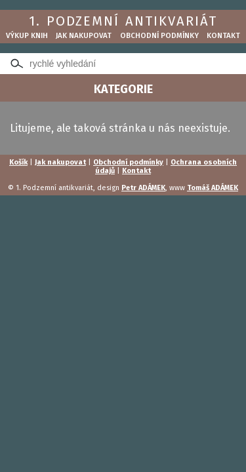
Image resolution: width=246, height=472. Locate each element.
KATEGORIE (123, 89)
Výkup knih (27, 35)
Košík (18, 162)
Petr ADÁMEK (143, 188)
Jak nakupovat (84, 35)
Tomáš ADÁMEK (212, 188)
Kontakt (223, 35)
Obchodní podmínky (159, 35)
